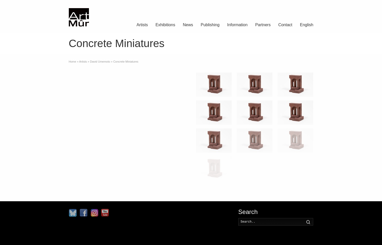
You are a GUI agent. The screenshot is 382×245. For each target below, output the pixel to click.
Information (237, 25)
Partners (262, 25)
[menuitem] (306, 25)
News (188, 25)
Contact (285, 25)
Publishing (210, 25)
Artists (142, 25)
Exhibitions (165, 25)
